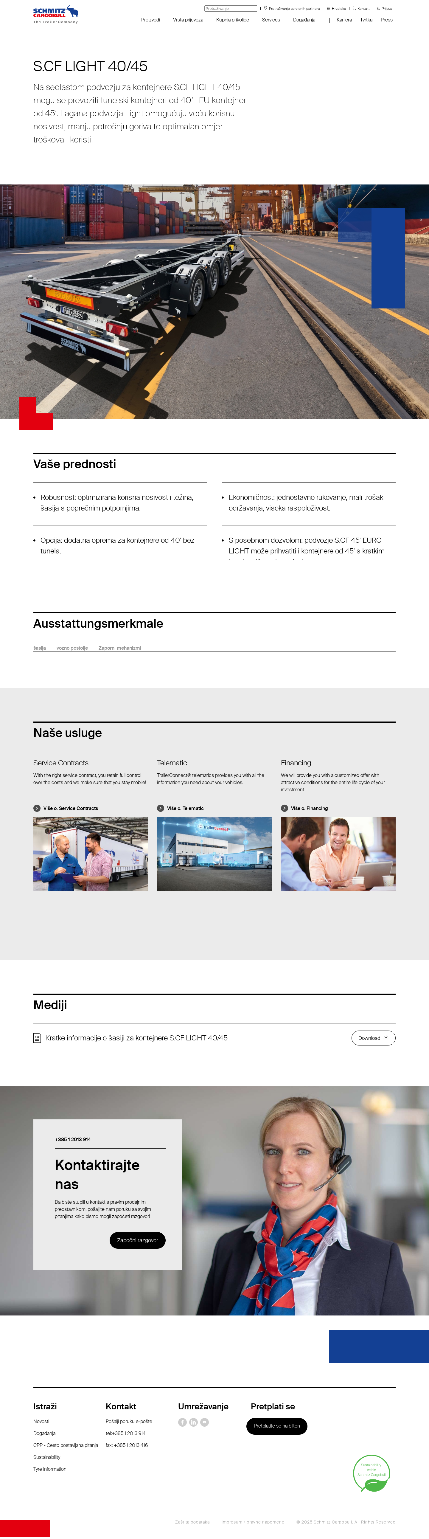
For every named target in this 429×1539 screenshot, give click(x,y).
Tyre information (49, 1471)
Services (271, 20)
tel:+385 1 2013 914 (126, 1435)
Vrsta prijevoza (188, 20)
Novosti (41, 1423)
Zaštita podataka (192, 1524)
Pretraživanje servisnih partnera (294, 8)
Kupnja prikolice (232, 20)
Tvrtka (366, 20)
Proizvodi (150, 20)
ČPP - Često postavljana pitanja (65, 1447)
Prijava (387, 8)
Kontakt (364, 8)
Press (387, 20)
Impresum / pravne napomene (253, 1524)
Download (368, 1038)
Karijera (344, 20)
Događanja (304, 20)
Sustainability (46, 1459)
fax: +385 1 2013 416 (127, 1447)
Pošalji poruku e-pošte (129, 1423)
